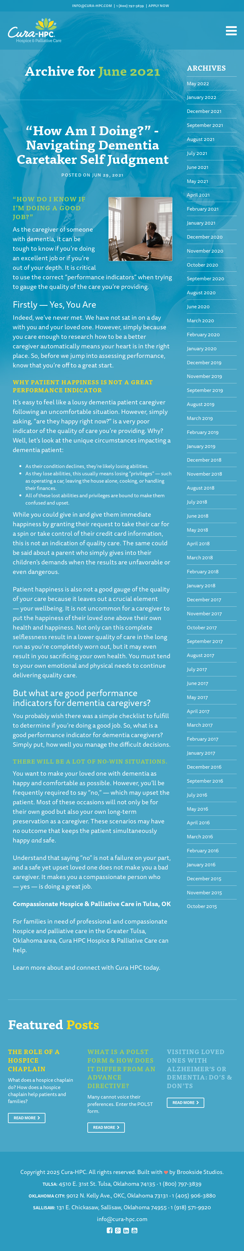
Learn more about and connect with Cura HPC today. (86, 967)
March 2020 (200, 320)
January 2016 (201, 864)
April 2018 (198, 543)
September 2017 (205, 641)
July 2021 (197, 153)
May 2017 (197, 697)
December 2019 (204, 362)
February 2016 (203, 850)
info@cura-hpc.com (92, 5)
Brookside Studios (199, 1171)
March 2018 (200, 557)
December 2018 (204, 460)
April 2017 (198, 711)
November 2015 (204, 892)
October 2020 (202, 265)
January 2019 (201, 446)
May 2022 (198, 83)
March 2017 (200, 725)
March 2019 (200, 418)
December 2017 (204, 599)
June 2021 (197, 167)
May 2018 (197, 530)
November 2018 (204, 474)
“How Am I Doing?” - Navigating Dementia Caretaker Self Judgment (93, 144)
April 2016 (198, 822)
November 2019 (204, 376)
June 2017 (197, 683)
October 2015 (202, 906)
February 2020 (203, 334)
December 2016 (204, 767)
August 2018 (200, 488)
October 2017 (202, 627)
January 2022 (201, 97)
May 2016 (197, 809)
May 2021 (197, 181)
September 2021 (205, 125)
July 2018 (197, 502)
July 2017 (197, 669)
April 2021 (198, 195)
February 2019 (203, 432)
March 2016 (200, 836)
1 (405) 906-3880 (194, 1195)
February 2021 (203, 209)
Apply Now (158, 5)
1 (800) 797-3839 (130, 5)
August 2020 (201, 292)
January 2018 (201, 585)
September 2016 (205, 781)
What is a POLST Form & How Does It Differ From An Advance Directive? (121, 1068)
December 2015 (204, 878)
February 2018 (203, 571)
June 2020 (198, 306)
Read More (27, 1118)
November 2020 (205, 251)
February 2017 (202, 739)
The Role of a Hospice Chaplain (34, 1059)
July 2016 (197, 795)
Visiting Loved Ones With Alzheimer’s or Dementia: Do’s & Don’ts (199, 1068)
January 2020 (202, 348)
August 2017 (200, 655)
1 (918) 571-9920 (191, 1207)
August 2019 (200, 404)
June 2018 (197, 516)
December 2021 (204, 111)
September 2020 (205, 278)
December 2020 (205, 237)
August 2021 (200, 139)
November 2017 (204, 613)
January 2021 (201, 223)
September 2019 (205, 390)
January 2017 (201, 753)
